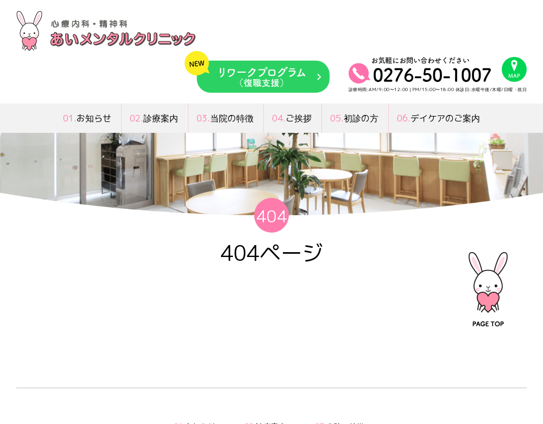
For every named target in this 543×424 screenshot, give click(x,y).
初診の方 (354, 118)
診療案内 (154, 118)
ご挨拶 (292, 118)
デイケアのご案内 (438, 118)
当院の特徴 (225, 118)
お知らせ (87, 118)
